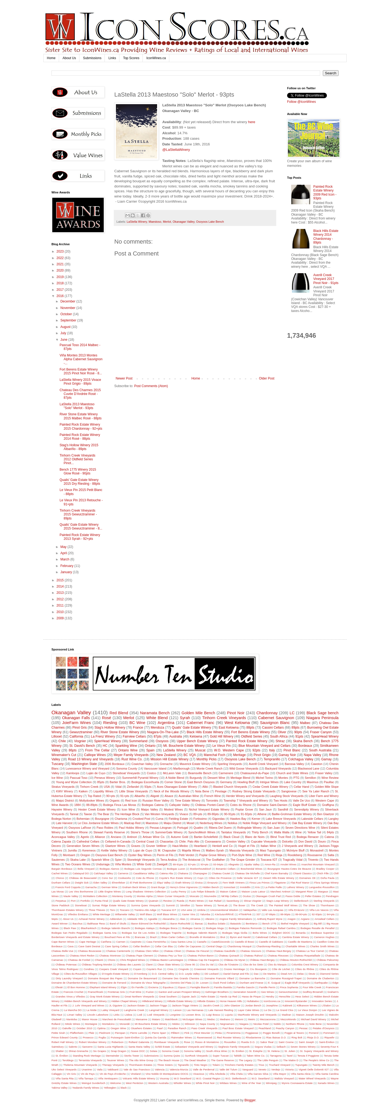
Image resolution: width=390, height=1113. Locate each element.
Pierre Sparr (159, 1032)
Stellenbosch (301, 900)
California (76, 736)
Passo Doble (292, 896)
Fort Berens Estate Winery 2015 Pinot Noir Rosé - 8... (81, 371)
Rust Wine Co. (131, 759)
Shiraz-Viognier (252, 900)
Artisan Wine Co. (154, 836)
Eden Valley (100, 882)
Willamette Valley (125, 914)
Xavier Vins (188, 914)
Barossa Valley (294, 764)
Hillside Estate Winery (180, 1001)
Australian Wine (188, 796)
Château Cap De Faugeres (203, 959)
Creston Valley (235, 841)
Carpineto (136, 941)
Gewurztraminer (81, 732)
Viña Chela (236, 1073)
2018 (61, 283)
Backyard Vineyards (278, 768)
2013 (61, 593)
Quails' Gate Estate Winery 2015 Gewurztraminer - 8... (81, 526)
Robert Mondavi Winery (92, 1042)
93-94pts (218, 864)
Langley (333, 818)
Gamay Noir (287, 755)
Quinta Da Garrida (155, 1037)
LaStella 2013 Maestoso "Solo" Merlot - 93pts (77, 406)
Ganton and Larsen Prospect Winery (179, 991)
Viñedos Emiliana (78, 914)
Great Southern (168, 996)
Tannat (74, 814)
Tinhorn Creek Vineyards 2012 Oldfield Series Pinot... (77, 459)
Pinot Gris (79, 727)
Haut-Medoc (180, 845)
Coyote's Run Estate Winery (175, 877)
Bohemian (83, 818)
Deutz (311, 973)
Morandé (124, 1023)
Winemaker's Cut (63, 755)
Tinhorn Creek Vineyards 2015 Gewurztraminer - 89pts (78, 514)
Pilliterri (175, 1032)
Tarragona (276, 1055)
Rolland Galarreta (139, 1042)
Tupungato (301, 1064)
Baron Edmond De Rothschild (148, 923)
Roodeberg (295, 855)
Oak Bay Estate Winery (307, 823)
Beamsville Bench (199, 773)
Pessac (303, 1028)
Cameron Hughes (324, 937)
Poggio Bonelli (271, 1032)
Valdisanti (113, 1069)
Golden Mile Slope (326, 786)
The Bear (103, 814)
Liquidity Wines (103, 791)
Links (112, 58)
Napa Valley (312, 755)
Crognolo (183, 969)
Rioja (279, 855)
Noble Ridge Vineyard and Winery (265, 823)
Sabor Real (267, 1042)
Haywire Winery (61, 809)
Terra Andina (168, 859)
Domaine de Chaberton (320, 978)
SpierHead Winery (107, 741)
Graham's (333, 991)
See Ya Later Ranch (315, 791)
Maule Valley (70, 896)
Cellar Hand (301, 786)
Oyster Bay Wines (140, 855)
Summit (170, 905)
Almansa (195, 918)
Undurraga (103, 864)
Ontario (150, 746)
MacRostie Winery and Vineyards (257, 1014)
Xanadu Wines (325, 1083)
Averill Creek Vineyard (263, 764)
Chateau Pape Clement (139, 955)
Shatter (60, 1051)
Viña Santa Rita (65, 1078)
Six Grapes (99, 1051)
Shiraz (280, 741)
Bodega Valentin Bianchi (116, 928)
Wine (298, 832)
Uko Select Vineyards (64, 1069)
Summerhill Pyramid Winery (140, 777)
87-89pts (270, 914)
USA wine (186, 909)
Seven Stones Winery (303, 1046)
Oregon (85, 855)
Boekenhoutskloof (200, 868)
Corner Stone (173, 782)
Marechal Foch (214, 755)
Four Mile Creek (312, 987)
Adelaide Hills (135, 918)
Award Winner (59, 923)
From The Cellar (97, 750)
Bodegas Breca (168, 928)
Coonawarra (213, 841)
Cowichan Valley (142, 764)
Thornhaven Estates (140, 1064)
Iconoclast (229, 887)
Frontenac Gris (116, 991)
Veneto (262, 1069)
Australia (175, 736)
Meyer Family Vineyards (131, 755)
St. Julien (289, 1051)
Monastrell (317, 850)
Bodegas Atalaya (145, 928)
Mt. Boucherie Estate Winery (184, 746)
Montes (283, 777)
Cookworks (124, 877)
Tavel (289, 1055)
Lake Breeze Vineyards (281, 818)
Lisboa (128, 1014)
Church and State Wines (292, 773)
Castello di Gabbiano (271, 941)
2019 (61, 277)
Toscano (124, 909)
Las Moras (57, 891)
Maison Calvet (228, 891)
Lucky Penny (178, 891)
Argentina (166, 722)
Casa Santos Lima (181, 941)
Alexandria (168, 918)
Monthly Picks (206, 759)
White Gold (144, 864)
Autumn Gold (179, 836)
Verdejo (275, 1069)
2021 (61, 264)
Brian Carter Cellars (172, 937)
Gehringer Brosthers (217, 991)
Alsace (168, 796)
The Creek (257, 905)
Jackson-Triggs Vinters (185, 1005)
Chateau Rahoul (253, 955)
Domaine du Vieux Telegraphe (148, 982)
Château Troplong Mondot (97, 964)
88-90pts (285, 914)
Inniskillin (245, 887)
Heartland (200, 845)
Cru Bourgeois (258, 969)
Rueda (180, 900)
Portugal (182, 827)
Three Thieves (97, 909)
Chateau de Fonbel (79, 959)
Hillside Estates (206, 1001)
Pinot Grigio (262, 755)
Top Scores (131, 58)
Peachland (265, 1028)
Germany (226, 782)
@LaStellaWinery (176, 150)
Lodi (139, 1014)
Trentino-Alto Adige (145, 909)
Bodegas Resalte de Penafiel (318, 928)
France (138, 727)
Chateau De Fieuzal (197, 950)
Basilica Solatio (216, 923)
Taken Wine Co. (255, 1055)
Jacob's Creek (211, 1005)
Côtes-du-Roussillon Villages (80, 973)
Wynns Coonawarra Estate (297, 1083)
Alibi (205, 786)
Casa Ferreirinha (156, 941)
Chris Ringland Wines (132, 959)
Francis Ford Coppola (68, 887)
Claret (149, 964)
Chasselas (166, 841)
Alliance (100, 836)
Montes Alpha (144, 896)
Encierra (153, 987)
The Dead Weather (195, 1060)
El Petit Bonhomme (141, 882)
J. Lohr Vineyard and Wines (88, 1005)
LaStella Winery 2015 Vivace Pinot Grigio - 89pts (80, 381)
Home (51, 58)
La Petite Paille (273, 887)
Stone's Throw (140, 832)
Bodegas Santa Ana (104, 932)
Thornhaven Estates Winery (67, 909)
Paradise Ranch (177, 1028)
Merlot (167, 221)
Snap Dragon (118, 1051)
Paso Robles (105, 827)
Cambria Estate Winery (295, 937)
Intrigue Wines (269, 782)
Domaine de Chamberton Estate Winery (74, 982)
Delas (300, 973)
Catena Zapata (61, 841)
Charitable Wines (295, 946)
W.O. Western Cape (229, 750)
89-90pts (213, 814)
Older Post (266, 378)
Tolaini (216, 1064)
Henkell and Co (222, 845)
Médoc (176, 1023)
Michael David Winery (313, 1019)
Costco (151, 773)
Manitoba (71, 1019)
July (63, 333)
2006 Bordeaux (114, 764)
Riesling (110, 722)
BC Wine (137, 722)
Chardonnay (267, 713)
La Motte (91, 1010)
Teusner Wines (115, 1060)
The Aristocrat (191, 859)
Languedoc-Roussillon (322, 887)
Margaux (323, 891)
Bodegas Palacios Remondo (245, 928)
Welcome (115, 1083)
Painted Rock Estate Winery (246, 741)
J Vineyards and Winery (297, 845)
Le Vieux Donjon (307, 1010)
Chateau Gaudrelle (225, 950)
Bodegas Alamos (109, 868)
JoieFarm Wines (76, 722)
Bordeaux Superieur (322, 932)
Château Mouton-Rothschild (296, 959)
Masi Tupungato (270, 850)
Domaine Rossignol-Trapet (286, 978)
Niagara (244, 1023)
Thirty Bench (260, 832)
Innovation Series (322, 1001)
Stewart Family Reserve (109, 832)
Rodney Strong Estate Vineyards (254, 791)
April (64, 553)
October (66, 314)
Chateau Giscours (250, 950)
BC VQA (190, 755)
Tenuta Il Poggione (308, 1055)
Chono (111, 959)
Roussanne (314, 855)
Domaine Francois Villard (219, 978)
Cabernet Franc (200, 722)
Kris (257, 887)
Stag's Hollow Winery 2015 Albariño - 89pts (79, 447)
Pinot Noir (235, 713)
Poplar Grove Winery (213, 855)
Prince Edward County (64, 1037)
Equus (182, 987)
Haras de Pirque (251, 996)
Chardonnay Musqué (239, 946)
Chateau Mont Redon (82, 955)
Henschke (285, 996)
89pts (295, 727)
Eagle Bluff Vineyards (297, 982)
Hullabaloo (253, 1001)
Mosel (190, 823)
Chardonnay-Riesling (268, 946)
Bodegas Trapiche (171, 932)
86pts (72, 750)
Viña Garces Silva (258, 1073)
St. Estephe (255, 1051)
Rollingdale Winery (249, 827)
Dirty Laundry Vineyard (69, 978)
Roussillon (230, 1042)
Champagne (200, 873)
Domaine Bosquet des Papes (105, 978)
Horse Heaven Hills (231, 1001)
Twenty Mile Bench (323, 1064)
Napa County (207, 1023)
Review (167, 900)
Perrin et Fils (165, 855)
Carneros (123, 873)
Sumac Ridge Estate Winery (109, 905)
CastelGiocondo (220, 941)
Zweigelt (162, 864)
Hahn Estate (208, 996)
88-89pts (92, 804)
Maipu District (172, 823)
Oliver (282, 732)
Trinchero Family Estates (239, 1064)
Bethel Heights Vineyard (295, 923)
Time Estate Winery (188, 800)
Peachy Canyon (285, 1028)
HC (105, 746)
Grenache (166, 764)
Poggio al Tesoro (294, 1032)
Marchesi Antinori (280, 891)
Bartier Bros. (118, 782)
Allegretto (233, 864)
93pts (147, 786)
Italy (272, 750)
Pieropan (120, 1032)
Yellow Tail (314, 832)
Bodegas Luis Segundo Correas (143, 868)
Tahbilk (238, 1055)
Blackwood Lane (308, 768)
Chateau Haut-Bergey (278, 950)
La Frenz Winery (103, 736)
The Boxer (239, 905)
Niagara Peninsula (322, 718)
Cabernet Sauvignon (276, 718)
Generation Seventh (244, 991)
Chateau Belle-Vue (62, 950)
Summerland (138, 741)
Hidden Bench (211, 887)
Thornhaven (327, 905)
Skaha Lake (78, 859)
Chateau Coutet (221, 873)
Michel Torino (264, 777)
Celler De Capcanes (190, 946)
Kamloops (72, 773)
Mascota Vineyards (241, 850)
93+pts (204, 864)
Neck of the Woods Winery (171, 791)
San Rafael (215, 900)
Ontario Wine (128, 750)
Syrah (185, 718)
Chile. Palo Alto (189, 841)
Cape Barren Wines (62, 941)
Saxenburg (232, 900)
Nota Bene (202, 791)
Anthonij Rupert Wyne (269, 918)
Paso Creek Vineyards (204, 1028)
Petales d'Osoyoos (323, 1028)
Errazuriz (212, 882)
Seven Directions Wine (300, 827)
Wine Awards (60, 804)
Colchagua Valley (300, 759)
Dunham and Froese (252, 982)
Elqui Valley (164, 882)
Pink (187, 1032)
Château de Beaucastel (83, 877)
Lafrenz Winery (295, 887)
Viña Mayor (279, 1073)
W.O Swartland (182, 1078)
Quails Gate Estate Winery (128, 900)
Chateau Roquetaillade (307, 955)
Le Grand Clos (284, 1010)
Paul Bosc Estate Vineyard (237, 1028)
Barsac (199, 923)
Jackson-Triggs (158, 1005)
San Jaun (265, 809)
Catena (329, 836)
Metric (251, 1019)
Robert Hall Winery (62, 1042)
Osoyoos (162, 741)
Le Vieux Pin (221, 746)
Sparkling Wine (126, 746)
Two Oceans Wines (77, 864)
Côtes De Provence (220, 877)
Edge (335, 982)
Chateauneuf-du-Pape (254, 773)
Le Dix (268, 1010)
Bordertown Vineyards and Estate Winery (75, 937)
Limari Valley (74, 1014)
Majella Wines (191, 850)
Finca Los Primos (259, 882)
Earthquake (321, 982)
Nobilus (232, 823)
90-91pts (229, 814)
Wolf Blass (146, 914)
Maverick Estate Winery (195, 764)
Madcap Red (132, 823)
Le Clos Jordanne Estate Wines (98, 823)
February (67, 566)
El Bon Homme (76, 987)
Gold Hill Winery (221, 736)
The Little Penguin (267, 1060)
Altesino (209, 918)
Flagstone (280, 882)
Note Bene (315, 1023)
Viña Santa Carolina (327, 1073)
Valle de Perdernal (203, 1069)
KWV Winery (64, 791)
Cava (70, 946)
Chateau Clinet (172, 950)
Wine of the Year (251, 1083)
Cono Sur (107, 877)
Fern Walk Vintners (234, 882)
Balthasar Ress (96, 923)
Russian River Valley (156, 800)
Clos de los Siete (253, 964)
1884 (77, 804)
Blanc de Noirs (255, 836)
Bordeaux (305, 746)
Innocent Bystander (296, 1001)
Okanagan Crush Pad (268, 896)
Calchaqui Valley (103, 873)
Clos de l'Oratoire (228, 964)
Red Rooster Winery (229, 1037)
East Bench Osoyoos (200, 782)
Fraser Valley (323, 773)
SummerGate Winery (169, 832)
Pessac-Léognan (161, 827)
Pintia (218, 1032)
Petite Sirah (58, 1032)
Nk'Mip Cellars (229, 896)
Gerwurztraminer (288, 991)
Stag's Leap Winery (277, 900)
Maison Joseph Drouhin (310, 1014)
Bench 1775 (269, 923)
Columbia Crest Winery (304, 964)
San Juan (273, 827)
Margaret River (304, 891)
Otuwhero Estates (141, 1028)
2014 (61, 586)
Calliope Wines (95, 755)
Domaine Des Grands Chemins (180, 978)
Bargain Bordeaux (62, 868)
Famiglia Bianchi (199, 987)
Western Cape (324, 800)
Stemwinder (112, 1055)
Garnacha (91, 887)
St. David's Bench (82, 746)
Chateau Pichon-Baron (200, 955)
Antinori (132, 836)
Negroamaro (227, 1023)
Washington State (84, 764)
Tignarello (183, 1064)
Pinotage (221, 791)
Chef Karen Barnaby (276, 873)
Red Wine (264, 855)
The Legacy (245, 1060)
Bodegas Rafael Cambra (281, 928)
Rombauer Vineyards (166, 1042)
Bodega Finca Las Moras (119, 804)
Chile (62, 741)
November (68, 308)
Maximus (312, 782)
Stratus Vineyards (62, 786)
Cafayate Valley (179, 804)
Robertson (117, 1042)
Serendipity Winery (306, 809)
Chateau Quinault (229, 955)
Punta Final (101, 900)
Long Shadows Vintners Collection (146, 891)
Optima (101, 1028)
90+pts (110, 796)
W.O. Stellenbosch (236, 1078)
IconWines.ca (156, 58)
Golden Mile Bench (198, 713)
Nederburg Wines (211, 823)
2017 (61, 290)
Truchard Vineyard (279, 1064)
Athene (261, 814)
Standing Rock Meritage (87, 1055)
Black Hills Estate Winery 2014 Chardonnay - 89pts (326, 236)
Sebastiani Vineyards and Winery (194, 1046)
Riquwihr (329, 1037)
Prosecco (88, 1037)
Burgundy (196, 777)
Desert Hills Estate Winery (278, 877)
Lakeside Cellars (312, 818)
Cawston (316, 764)
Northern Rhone (295, 1023)
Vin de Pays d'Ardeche (112, 1073)
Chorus (60, 877)
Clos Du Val (207, 964)
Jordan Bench (253, 1005)
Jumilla (72, 850)
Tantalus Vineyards (233, 832)
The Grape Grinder (242, 859)
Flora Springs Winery (326, 882)
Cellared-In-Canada (118, 841)
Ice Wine (57, 777)
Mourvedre (210, 896)
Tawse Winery (204, 905)
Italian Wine (268, 845)
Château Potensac (66, 964)
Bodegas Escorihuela (145, 782)
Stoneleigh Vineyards (141, 859)
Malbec (305, 723)
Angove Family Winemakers (235, 918)
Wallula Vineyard (284, 1078)
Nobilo (277, 1023)
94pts (54, 918)
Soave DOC (138, 1051)
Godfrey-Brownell (313, 991)
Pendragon (332, 896)
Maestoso (155, 221)
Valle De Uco (301, 800)
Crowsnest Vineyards (206, 969)
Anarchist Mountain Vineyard (317, 864)
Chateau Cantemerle (118, 950)
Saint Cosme (286, 1042)
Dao (256, 973)
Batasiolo (235, 923)
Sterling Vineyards (323, 900)
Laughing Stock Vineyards (287, 796)
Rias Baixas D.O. (276, 1037)
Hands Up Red (228, 996)
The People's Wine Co (316, 1060)
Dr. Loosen (202, 982)
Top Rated (94, 796)
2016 (61, 296)
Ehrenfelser (118, 882)
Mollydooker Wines (91, 800)
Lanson (177, 1010)
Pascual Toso (78, 777)
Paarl (160, 1028)
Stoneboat (81, 905)
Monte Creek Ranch (209, 768)
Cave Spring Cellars (116, 946)
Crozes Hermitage (234, 969)
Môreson (190, 1023)
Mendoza (157, 727)
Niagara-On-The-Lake (163, 732)
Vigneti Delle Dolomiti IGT (314, 1069)
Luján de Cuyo (96, 773)
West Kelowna (237, 722)
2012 (61, 599)
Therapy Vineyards (113, 1064)
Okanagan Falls (76, 718)
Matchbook (171, 1019)
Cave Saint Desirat (89, 946)
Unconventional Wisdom (224, 909)
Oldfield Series (251, 736)
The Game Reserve (222, 1060)
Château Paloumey (327, 959)
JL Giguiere (115, 1005)
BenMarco (252, 923)
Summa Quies (172, 1055)
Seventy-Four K (329, 1046)
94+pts (330, 914)
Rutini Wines (196, 900)
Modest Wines (173, 809)
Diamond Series (329, 973)
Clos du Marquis (277, 964)
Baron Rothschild (180, 923)
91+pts (124, 796)
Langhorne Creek (134, 1010)
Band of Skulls (118, 923)
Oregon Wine (118, 1028)
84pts (330, 832)
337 (258, 914)
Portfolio (85, 900)
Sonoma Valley (192, 1051)
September (68, 320)
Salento (73, 1046)
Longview (175, 1014)
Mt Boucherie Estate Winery (151, 1023)
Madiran (286, 1014)
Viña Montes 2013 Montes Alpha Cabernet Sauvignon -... (81, 359)
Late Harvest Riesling (220, 1010)
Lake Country (293, 782)
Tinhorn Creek (89, 786)
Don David (305, 841)
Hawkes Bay (238, 818)
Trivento (313, 859)
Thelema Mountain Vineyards (80, 1064)
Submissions (92, 58)
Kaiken (83, 791)
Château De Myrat (234, 959)
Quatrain (153, 900)
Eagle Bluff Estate (305, 804)
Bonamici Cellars (226, 868)
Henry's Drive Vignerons (184, 887)
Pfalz (91, 1032)
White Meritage (101, 914)
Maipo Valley (149, 809)
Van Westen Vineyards (159, 814)
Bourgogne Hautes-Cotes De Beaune (289, 868)
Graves (136, 845)
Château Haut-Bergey (262, 959)
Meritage (239, 755)
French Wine (212, 796)
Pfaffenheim (77, 1032)
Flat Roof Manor (300, 882)
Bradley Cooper (325, 868)
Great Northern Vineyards (139, 996)
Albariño (139, 796)
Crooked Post (141, 818)
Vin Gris (71, 1073)
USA (107, 786)
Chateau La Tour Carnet (310, 950)
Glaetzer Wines (115, 845)
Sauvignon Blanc (275, 722)
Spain (150, 750)
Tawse (88, 814)
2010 (61, 612)
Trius (261, 1064)
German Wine (109, 887)
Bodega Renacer (308, 836)
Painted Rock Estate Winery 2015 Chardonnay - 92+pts (81, 426)
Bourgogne (102, 818)
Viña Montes (123, 864)
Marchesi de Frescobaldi (116, 1019)
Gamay (326, 759)
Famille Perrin (267, 987)
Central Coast (145, 841)
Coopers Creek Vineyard (113, 969)
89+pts (197, 814)
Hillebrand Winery (152, 1001)
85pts (100, 782)
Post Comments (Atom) (151, 386)
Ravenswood (204, 1037)
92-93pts (317, 914)
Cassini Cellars (273, 727)
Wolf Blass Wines (167, 914)
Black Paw (70, 928)
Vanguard (247, 1069)
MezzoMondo (288, 1019)
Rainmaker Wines (181, 1037)
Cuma (159, 818)
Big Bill (318, 923)
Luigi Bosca (213, 1014)
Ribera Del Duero (220, 827)
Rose (187, 1042)
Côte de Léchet (281, 969)
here (251, 122)
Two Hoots (280, 800)
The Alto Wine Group (141, 1060)
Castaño (202, 941)
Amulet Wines (288, 864)
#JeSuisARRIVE (224, 914)
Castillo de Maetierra (300, 941)
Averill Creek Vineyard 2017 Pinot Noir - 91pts (326, 279)
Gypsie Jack (189, 996)
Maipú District (65, 800)
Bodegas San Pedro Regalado (69, 932)
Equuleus (168, 987)
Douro (322, 841)
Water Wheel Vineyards (312, 1078)
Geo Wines (267, 991)
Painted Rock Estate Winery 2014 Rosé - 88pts (80, 437)
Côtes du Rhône (304, 969)
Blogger (249, 1100)
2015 (61, 580)
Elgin (124, 987)
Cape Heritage (87, 941)
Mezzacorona (268, 1019)
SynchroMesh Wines (201, 832)
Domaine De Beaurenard (142, 978)
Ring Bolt (296, 1037)
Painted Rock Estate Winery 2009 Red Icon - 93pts (324, 192)
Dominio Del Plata (180, 982)
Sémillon (185, 905)
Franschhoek (95, 991)
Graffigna (328, 804)
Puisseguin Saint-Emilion (125, 1037)
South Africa (279, 736)
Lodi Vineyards (156, 1014)
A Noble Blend (174, 777)
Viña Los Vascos (319, 909)
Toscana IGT (269, 859)
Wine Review (330, 777)
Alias (182, 918)
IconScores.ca (272, 1001)
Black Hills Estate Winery (205, 732)
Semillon (310, 777)
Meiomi (239, 1019)
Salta (330, 855)
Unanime (87, 1069)
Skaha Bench (303, 741)
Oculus (247, 896)
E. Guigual (274, 982)
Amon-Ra (269, 864)
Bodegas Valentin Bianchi (202, 932)
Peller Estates (313, 896)
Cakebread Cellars (266, 937)
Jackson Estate (136, 1005)
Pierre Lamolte (138, 1032)
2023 (61, 251)
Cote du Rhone (145, 877)
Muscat (200, 750)
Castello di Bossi (244, 941)
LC (292, 713)
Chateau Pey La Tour (170, 955)
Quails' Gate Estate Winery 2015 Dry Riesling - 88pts (80, 482)
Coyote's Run (154, 969)
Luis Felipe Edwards (203, 891)
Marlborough (181, 768)
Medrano (225, 1019)
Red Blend (119, 713)
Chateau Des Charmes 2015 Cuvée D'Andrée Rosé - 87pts (80, 394)
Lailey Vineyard (110, 1010)
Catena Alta (166, 873)
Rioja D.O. (313, 1037)
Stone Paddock (60, 905)
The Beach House (168, 1060)
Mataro (156, 1019)
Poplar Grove (244, 809)
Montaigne (91, 1023)
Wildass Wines (228, 1083)
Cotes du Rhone (240, 804)
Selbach (281, 1046)
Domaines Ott (307, 877)
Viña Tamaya (85, 1078)
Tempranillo (272, 759)
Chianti (99, 959)
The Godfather (215, 859)
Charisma (121, 818)
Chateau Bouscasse (89, 950)
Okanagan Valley (183, 221)
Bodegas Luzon (176, 868)
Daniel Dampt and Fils (236, 973)
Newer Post (124, 378)
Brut (222, 937)
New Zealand (166, 755)
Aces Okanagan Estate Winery (177, 786)
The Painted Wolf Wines (283, 905)
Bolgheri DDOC (281, 932)
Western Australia (158, 1083)
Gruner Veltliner (156, 845)
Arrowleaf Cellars (324, 918)
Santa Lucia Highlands (111, 1046)
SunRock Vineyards (196, 1055)
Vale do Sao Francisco (136, 1069)
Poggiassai (251, 1032)
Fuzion (150, 991)
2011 (61, 605)
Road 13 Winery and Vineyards (90, 759)
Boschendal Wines (251, 868)
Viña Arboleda (217, 1073)
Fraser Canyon (321, 732)
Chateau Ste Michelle (247, 873)
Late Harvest (64, 823)
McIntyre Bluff (295, 850)
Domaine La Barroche (252, 978)
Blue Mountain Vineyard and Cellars (264, 746)
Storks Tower (131, 1055)
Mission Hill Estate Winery (169, 759)
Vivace (183, 814)
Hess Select (302, 996)
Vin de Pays (88, 1073)
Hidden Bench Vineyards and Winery (85, 1001)
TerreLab (222, 905)
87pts (157, 736)
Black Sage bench (323, 713)
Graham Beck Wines (134, 887)
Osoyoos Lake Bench (210, 221)
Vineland (136, 1073)
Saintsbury (57, 1046)
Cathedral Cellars (88, 841)
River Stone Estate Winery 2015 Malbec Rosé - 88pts (81, 416)
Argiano (305, 918)
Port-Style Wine (242, 855)
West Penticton (134, 1083)
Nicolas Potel (260, 1023)
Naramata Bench (155, 713)
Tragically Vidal (293, 859)
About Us (69, 58)
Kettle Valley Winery (114, 850)
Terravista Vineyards (90, 1060)
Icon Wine (128, 809)
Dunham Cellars (60, 882)
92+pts (192, 864)
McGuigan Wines (192, 1019)
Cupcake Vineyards (264, 841)
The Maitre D (290, 1060)
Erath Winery (183, 882)
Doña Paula (327, 877)
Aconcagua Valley (63, 836)
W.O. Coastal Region (208, 1078)
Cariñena (106, 941)
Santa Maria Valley (139, 1046)
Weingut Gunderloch (93, 1083)
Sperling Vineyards (229, 764)
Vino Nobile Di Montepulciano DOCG (166, 1073)
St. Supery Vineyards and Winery (319, 1051)
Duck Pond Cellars (224, 982)
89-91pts (178, 864)
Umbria (201, 909)
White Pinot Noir (205, 1083)
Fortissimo (200, 818)
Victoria (289, 1069)
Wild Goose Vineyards (243, 768)
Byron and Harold (240, 937)
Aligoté (154, 796)
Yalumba (205, 914)
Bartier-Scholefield (206, 836)
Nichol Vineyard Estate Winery (209, 809)
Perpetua (61, 900)
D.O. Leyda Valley (189, 973)
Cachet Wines (59, 873)
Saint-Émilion (326, 1042)
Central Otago (214, 946)
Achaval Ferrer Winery (92, 918)
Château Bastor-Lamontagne (166, 959)
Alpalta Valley (252, 864)
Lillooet (56, 736)
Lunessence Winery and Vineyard (87, 768)
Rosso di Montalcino (207, 1042)
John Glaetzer (232, 1005)
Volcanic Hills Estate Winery (139, 1078)
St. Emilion (238, 1051)
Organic (114, 800)
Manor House (90, 1019)
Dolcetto (287, 841)
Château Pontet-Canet (210, 804)
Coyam (137, 969)
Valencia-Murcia (179, 1069)
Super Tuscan (221, 1055)
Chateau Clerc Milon (147, 950)
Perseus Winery (105, 777)
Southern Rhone (77, 832)
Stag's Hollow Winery (110, 727)
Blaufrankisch (89, 928)
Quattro (198, 827)
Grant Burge (158, 887)
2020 (61, 270)
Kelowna (196, 736)
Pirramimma (233, 1032)
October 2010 (84, 1028)
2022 (61, 258)
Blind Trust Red (280, 836)
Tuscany (57, 764)
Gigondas (218, 818)
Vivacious (198, 1073)
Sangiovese (288, 791)
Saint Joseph (306, 1042)
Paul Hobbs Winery (131, 827)
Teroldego (68, 1060)
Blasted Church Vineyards (230, 786)
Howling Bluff (246, 782)
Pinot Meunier (202, 1032)
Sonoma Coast (170, 1051)
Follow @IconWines (301, 102)
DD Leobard (211, 973)
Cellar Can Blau (164, 946)
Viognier (80, 741)
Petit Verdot (186, 855)
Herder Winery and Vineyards (245, 796)
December (68, 301)
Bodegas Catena (153, 804)
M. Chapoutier (167, 850)
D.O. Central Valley (163, 973)
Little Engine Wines (109, 891)
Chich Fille (323, 873)
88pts (250, 727)
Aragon (291, 918)
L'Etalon (326, 1005)
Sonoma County (126, 768)
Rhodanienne (253, 1037)
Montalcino (108, 1023)
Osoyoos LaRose (80, 827)
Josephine (272, 1005)
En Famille (137, 987)
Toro (112, 909)
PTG (296, 777)
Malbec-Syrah (215, 850)
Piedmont (104, 1032)
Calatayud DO (81, 873)
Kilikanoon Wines (307, 1005)
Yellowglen (110, 1087)
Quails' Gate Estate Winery (191, 727)
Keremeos (89, 850)
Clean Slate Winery (168, 964)
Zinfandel (133, 786)
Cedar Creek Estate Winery (270, 786)
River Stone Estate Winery (119, 732)
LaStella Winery (137, 221)
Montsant (69, 855)
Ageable (152, 918)
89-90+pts (301, 914)
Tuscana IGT (168, 909)
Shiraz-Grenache (78, 1051)
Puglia (102, 1037)
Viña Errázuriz (296, 909)
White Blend (157, 718)
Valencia (160, 1069)
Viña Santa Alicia (300, 1073)
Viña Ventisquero (108, 1078)
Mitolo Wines (72, 1023)
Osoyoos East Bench (109, 855)
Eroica (199, 882)
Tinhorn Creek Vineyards (224, 718)
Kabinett (287, 1005)
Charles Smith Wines (322, 946)
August (66, 327)
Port (73, 900)
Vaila (100, 1069)
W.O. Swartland (260, 1078)
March (65, 559)
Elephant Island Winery (103, 987)
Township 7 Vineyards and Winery (245, 800)
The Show (309, 905)
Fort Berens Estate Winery (250, 732)
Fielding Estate (178, 818)
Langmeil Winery (158, 1010)
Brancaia (140, 937)
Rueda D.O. (248, 1042)
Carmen (120, 941)
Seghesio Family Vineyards (234, 1046)
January (66, 572)
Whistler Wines (182, 1083)
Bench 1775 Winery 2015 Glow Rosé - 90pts (78, 471)
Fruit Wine (135, 991)
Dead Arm (286, 973)
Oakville (67, 1028)
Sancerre (87, 1046)
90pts (298, 732)
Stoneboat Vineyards (126, 773)
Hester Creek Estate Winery (97, 809)
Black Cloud (231, 836)
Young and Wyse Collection (74, 782)
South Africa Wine (216, 1051)
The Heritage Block (127, 814)
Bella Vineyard (85, 868)
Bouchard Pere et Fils (117, 937)
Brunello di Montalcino (203, 937)
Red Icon (131, 800)
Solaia (153, 1051)
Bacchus (78, 923)
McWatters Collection (95, 896)
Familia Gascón (245, 987)
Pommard (329, 1032)
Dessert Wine (216, 777)
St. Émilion (62, 1055)
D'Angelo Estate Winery (115, 973)
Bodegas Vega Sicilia (235, 932)
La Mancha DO (73, 1010)
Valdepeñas (250, 909)
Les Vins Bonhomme (81, 891)
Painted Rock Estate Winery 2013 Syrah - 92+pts (80, 537)
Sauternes (58, 859)
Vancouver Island (155, 768)
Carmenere (226, 773)
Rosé (106, 718)
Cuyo (200, 877)
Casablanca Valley (144, 873)
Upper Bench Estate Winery (197, 741)
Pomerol (313, 1032)
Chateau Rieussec (278, 955)
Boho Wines (260, 932)
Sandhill (283, 809)
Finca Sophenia (289, 987)
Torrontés (212, 800)
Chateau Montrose (110, 955)
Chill (336, 873)
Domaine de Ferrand (114, 982)
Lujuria (229, 1014)
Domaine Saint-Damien (272, 804)
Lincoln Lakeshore (98, 1014)
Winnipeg (271, 1083)
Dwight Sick (82, 882)
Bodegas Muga (215, 928)
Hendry (270, 996)
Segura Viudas (263, 1046)
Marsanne (141, 1019)
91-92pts (246, 814)
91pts (299, 736)
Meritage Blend (240, 777)
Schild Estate (162, 1046)
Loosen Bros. (193, 1014)
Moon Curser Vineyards (171, 896)
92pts (256, 750)
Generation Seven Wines (83, 845)
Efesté (59, 987)
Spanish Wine (100, 859)
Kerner (256, 818)
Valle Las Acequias (272, 909)
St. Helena (273, 1051)
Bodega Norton (61, 818)
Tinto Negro (200, 1064)
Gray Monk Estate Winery (104, 996)
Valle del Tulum (228, 1069)
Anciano (116, 836)
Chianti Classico (302, 873)
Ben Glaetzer (325, 814)
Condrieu (89, 969)
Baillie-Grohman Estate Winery (292, 814)
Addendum (116, 918)
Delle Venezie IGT (247, 877)
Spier (118, 859)
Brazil (153, 937)
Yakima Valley (59, 1087)
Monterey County (122, 896)
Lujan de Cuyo (142, 850)
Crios (170, 969)
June (64, 340)
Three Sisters (165, 1064)
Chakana (183, 873)
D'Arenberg (140, 973)
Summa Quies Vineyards (146, 905)
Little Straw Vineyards (133, 791)
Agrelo (85, 836)
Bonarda (301, 932)
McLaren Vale (172, 773)
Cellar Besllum (141, 946)
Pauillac (329, 782)
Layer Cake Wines (248, 1010)
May (63, 547)
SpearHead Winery (325, 736)
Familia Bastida (223, 987)
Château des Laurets (129, 964)
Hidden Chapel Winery (124, 1001)
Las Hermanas (195, 1010)
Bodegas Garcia (191, 928)
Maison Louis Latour (253, 891)
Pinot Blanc (292, 750)
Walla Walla (281, 832)
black (124, 1087)
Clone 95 (190, 964)
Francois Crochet (73, 991)
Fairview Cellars (134, 736)
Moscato (194, 896)
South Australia (320, 750)
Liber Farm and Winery (324, 796)
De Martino (269, 973)
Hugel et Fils (246, 845)
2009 (61, 618)
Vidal (118, 786)
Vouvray (164, 1078)
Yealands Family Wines (85, 1087)
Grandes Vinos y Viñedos (70, 996)
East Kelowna (229, 727)
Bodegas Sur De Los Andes (138, 932)
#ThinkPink (245, 914)
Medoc (211, 1019)
